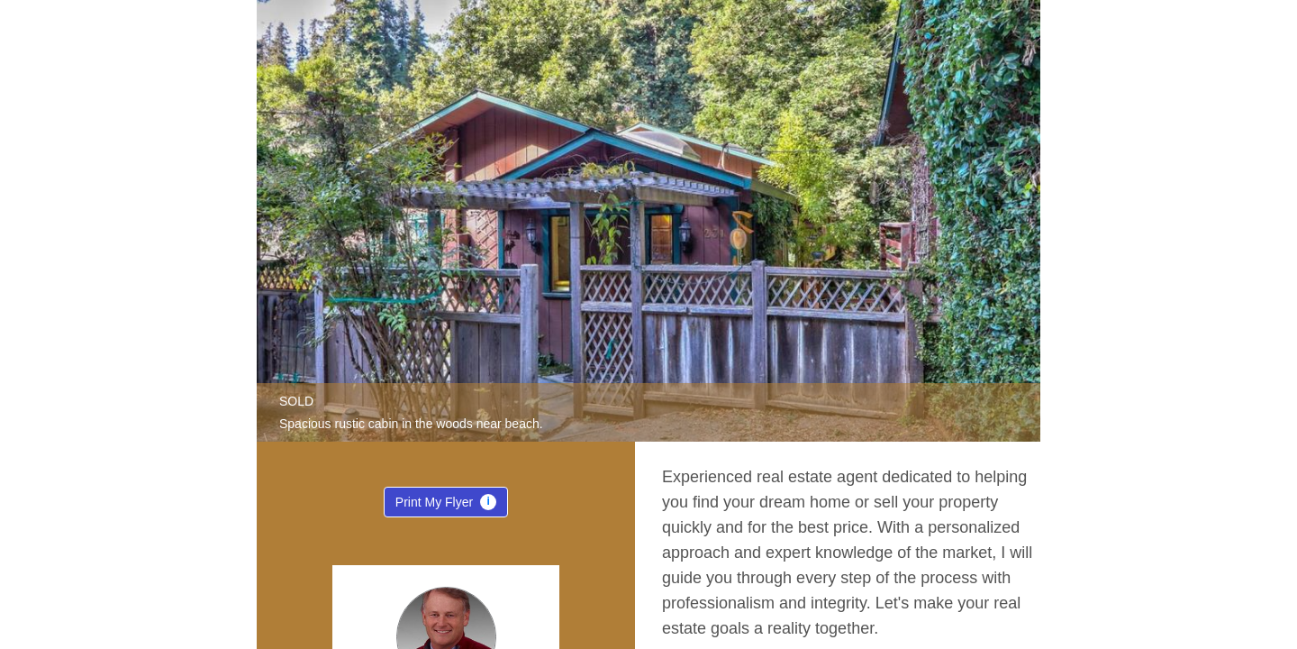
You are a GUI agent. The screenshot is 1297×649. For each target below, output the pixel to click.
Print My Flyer (446, 505)
